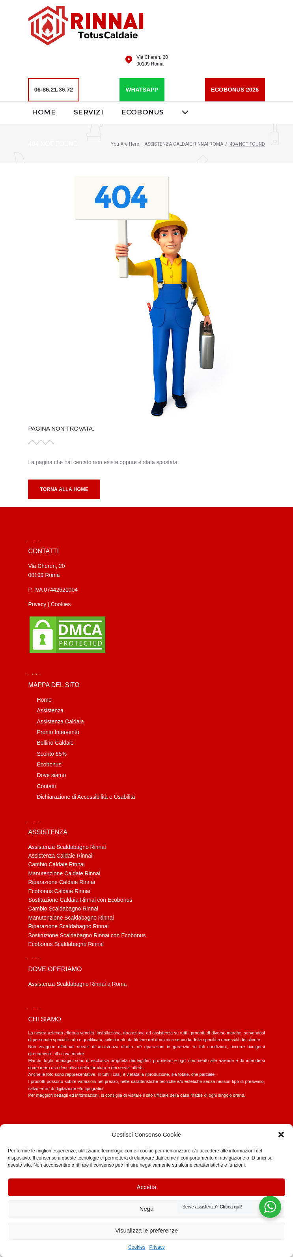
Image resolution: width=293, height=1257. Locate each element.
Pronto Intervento (58, 732)
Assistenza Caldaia (60, 721)
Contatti (46, 786)
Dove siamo (51, 775)
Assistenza (50, 710)
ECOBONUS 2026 (233, 89)
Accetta (146, 1187)
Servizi (89, 112)
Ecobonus (143, 112)
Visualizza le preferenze (146, 1230)
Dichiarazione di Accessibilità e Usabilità (86, 796)
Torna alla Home (64, 489)
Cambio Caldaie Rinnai (56, 864)
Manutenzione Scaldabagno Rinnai (71, 917)
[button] (281, 1135)
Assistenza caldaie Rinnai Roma (183, 143)
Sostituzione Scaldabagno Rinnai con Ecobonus (87, 935)
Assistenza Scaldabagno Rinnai (67, 846)
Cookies (136, 1247)
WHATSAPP (142, 89)
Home (44, 112)
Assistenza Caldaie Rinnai (60, 855)
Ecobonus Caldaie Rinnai (59, 891)
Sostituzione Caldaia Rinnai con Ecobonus (80, 899)
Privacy (157, 1247)
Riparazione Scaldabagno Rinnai (68, 926)
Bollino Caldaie (55, 743)
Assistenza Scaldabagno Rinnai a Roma (77, 984)
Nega (147, 1208)
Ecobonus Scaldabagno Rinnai (65, 943)
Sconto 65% (52, 753)
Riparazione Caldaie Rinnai (61, 882)
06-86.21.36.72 (55, 89)
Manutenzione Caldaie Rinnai (64, 873)
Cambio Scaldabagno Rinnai (63, 908)
